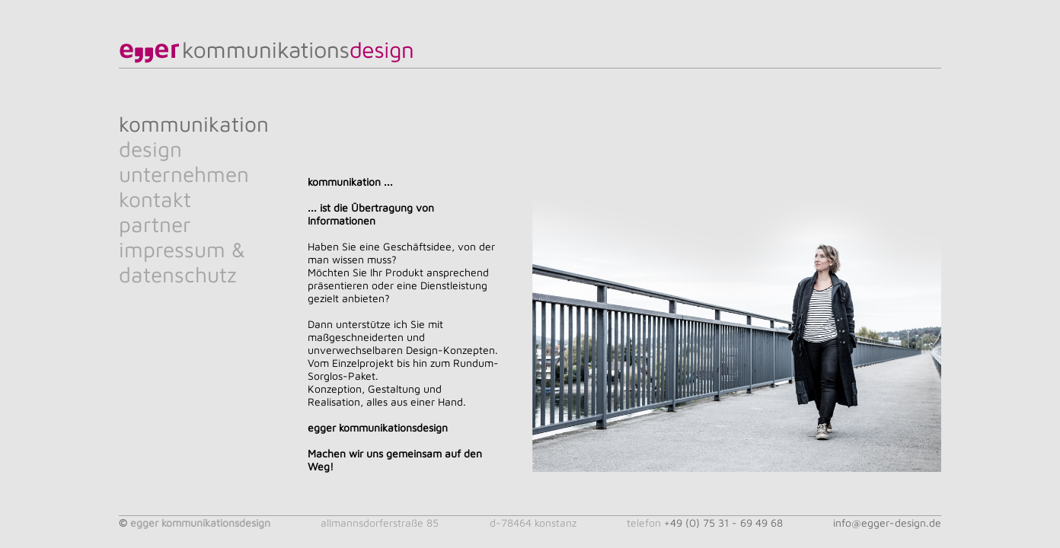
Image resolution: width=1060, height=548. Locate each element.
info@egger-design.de (887, 522)
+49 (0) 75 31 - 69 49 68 (723, 522)
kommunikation (194, 123)
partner (155, 224)
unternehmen (184, 173)
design (150, 148)
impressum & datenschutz (182, 262)
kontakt (155, 199)
